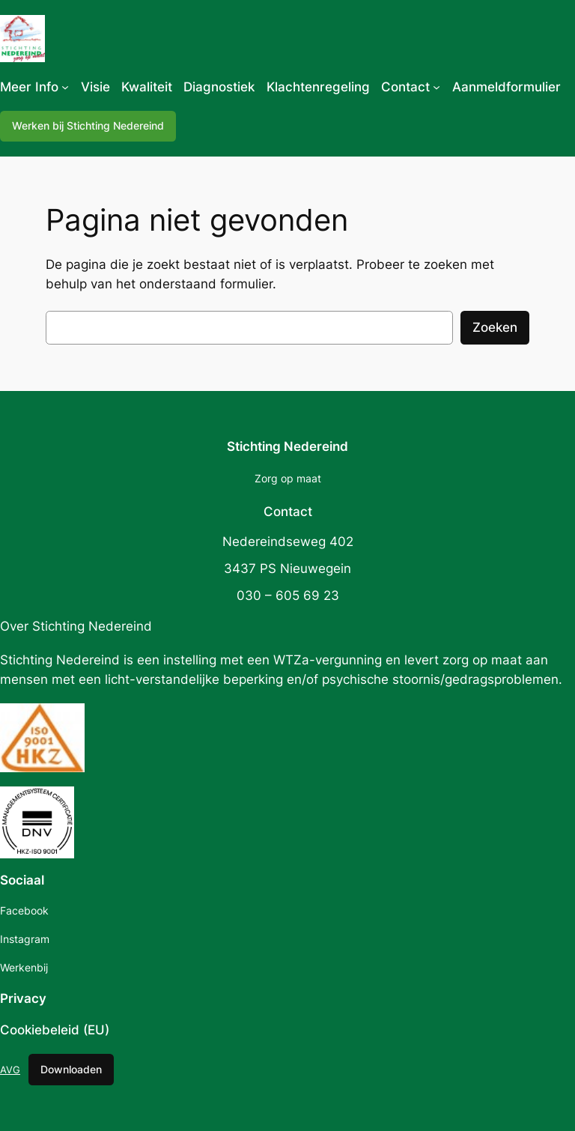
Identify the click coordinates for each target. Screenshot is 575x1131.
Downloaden (71, 1069)
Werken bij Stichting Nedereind (88, 125)
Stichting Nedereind (287, 446)
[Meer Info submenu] (65, 87)
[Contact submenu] (436, 87)
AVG (10, 1070)
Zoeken (494, 327)
